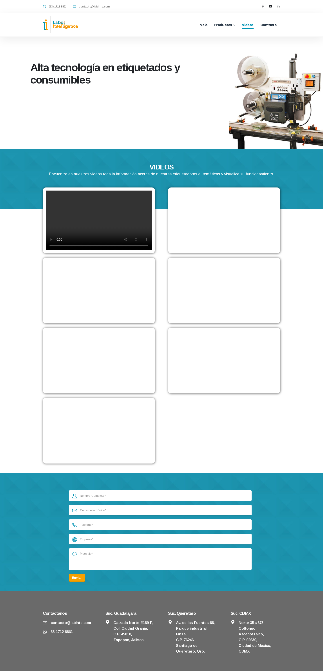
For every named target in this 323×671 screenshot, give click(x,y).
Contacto (268, 25)
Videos (248, 25)
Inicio (202, 25)
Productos (223, 25)
